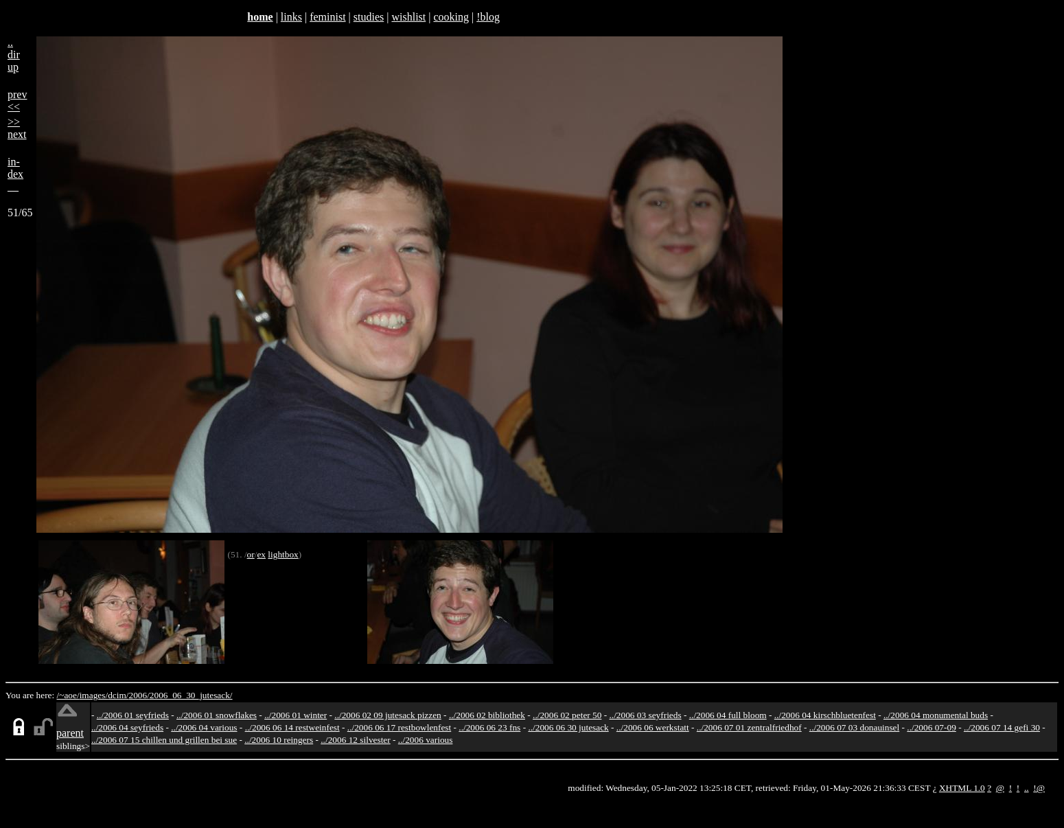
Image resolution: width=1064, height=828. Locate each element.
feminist (327, 17)
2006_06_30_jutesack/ (191, 695)
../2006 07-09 (931, 727)
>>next (17, 128)
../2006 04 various (204, 727)
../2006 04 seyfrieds (127, 727)
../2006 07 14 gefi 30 (1002, 727)
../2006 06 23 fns (489, 727)
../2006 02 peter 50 (567, 715)
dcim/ (118, 695)
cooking (451, 17)
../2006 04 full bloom (728, 715)
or (251, 554)
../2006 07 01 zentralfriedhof (749, 727)
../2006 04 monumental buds (935, 715)
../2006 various (425, 740)
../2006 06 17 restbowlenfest (399, 727)
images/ (94, 695)
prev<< (17, 101)
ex (261, 554)
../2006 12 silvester (355, 740)
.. (1026, 788)
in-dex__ (15, 174)
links (291, 17)
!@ (1039, 788)
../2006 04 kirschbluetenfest (825, 715)
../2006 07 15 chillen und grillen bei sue (164, 740)
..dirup (14, 54)
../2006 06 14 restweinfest (292, 727)
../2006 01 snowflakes (216, 715)
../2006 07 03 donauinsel (854, 727)
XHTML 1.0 (962, 788)
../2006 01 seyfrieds (133, 715)
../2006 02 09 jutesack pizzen (387, 715)
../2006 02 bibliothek (487, 715)
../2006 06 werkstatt (652, 727)
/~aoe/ (68, 695)
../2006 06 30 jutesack (568, 727)
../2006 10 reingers (278, 740)
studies (369, 17)
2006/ (138, 695)
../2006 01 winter (295, 715)
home (260, 17)
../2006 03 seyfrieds (646, 715)
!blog (488, 17)
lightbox (283, 554)
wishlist (408, 17)
